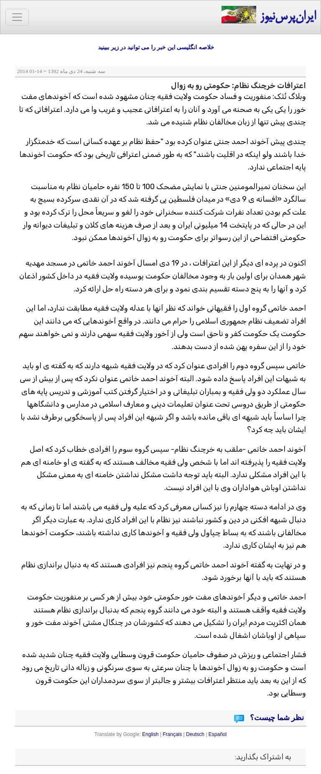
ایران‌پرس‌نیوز (269, 15)
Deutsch (195, 734)
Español (218, 734)
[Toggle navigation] (17, 17)
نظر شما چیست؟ (276, 717)
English (150, 734)
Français (172, 734)
